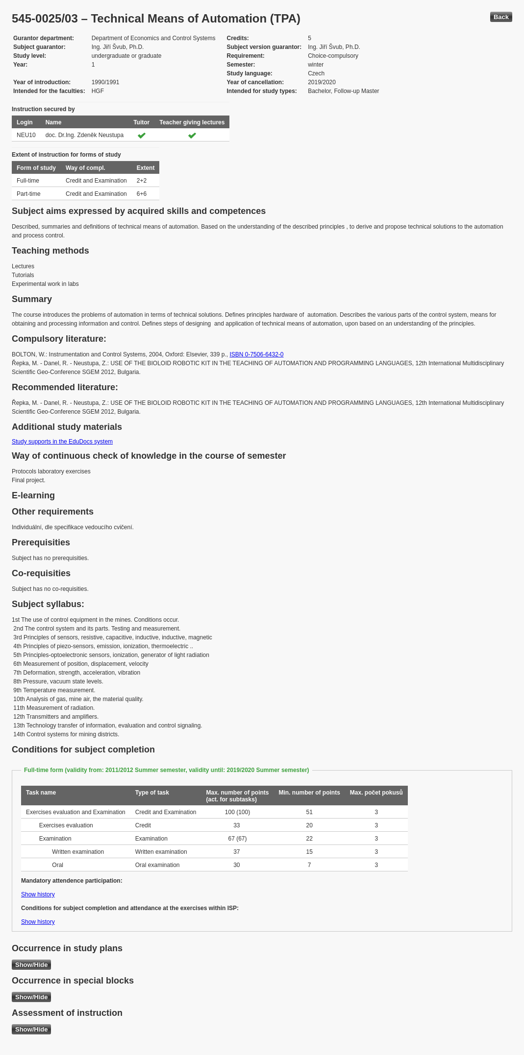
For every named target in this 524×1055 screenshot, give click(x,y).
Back (501, 17)
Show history (38, 894)
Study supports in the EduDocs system (62, 441)
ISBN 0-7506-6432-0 (256, 354)
